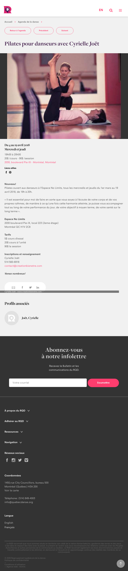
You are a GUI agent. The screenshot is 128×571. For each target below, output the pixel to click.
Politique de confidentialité (17, 560)
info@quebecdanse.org (19, 502)
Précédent (43, 30)
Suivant (64, 30)
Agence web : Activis (16, 566)
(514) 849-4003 (26, 498)
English (9, 522)
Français (9, 527)
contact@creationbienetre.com (23, 265)
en (101, 10)
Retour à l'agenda (18, 30)
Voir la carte (12, 490)
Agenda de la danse (28, 22)
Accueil (8, 22)
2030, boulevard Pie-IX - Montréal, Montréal (30, 162)
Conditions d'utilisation (15, 565)
